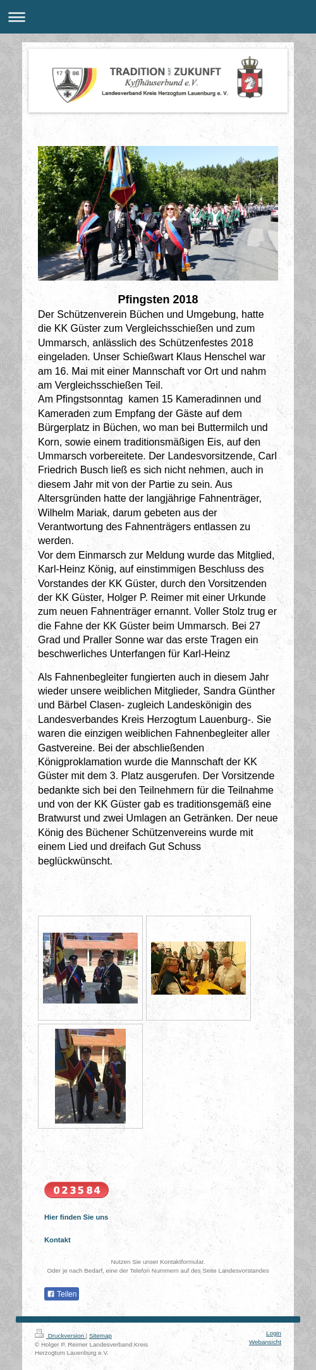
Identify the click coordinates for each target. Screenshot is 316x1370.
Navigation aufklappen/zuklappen (158, 16)
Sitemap (100, 1335)
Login (273, 1333)
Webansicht (265, 1341)
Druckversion (60, 1335)
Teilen (61, 1294)
